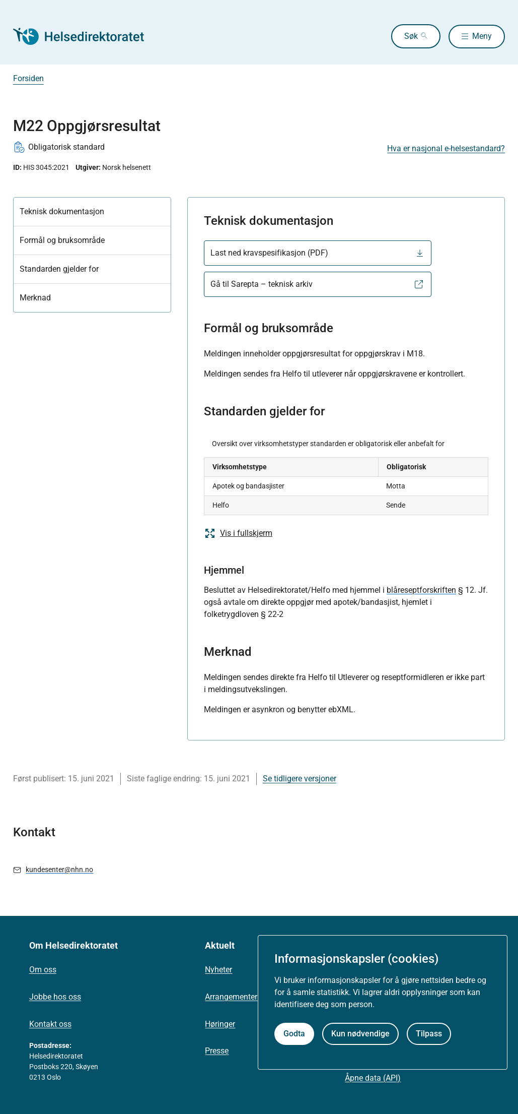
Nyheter (218, 969)
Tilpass (429, 1033)
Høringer (220, 1024)
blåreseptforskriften (421, 590)
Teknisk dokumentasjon (62, 211)
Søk (408, 36)
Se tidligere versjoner (299, 778)
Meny (482, 36)
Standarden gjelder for (59, 269)
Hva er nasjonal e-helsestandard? (446, 148)
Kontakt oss (50, 1024)
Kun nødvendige (360, 1033)
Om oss (42, 969)
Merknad (35, 297)
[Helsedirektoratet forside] (85, 36)
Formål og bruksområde (62, 240)
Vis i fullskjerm (238, 533)
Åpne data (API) (373, 1078)
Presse (217, 1051)
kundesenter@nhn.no (59, 869)
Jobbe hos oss (55, 997)
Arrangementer (231, 997)
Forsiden (28, 78)
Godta (294, 1033)
